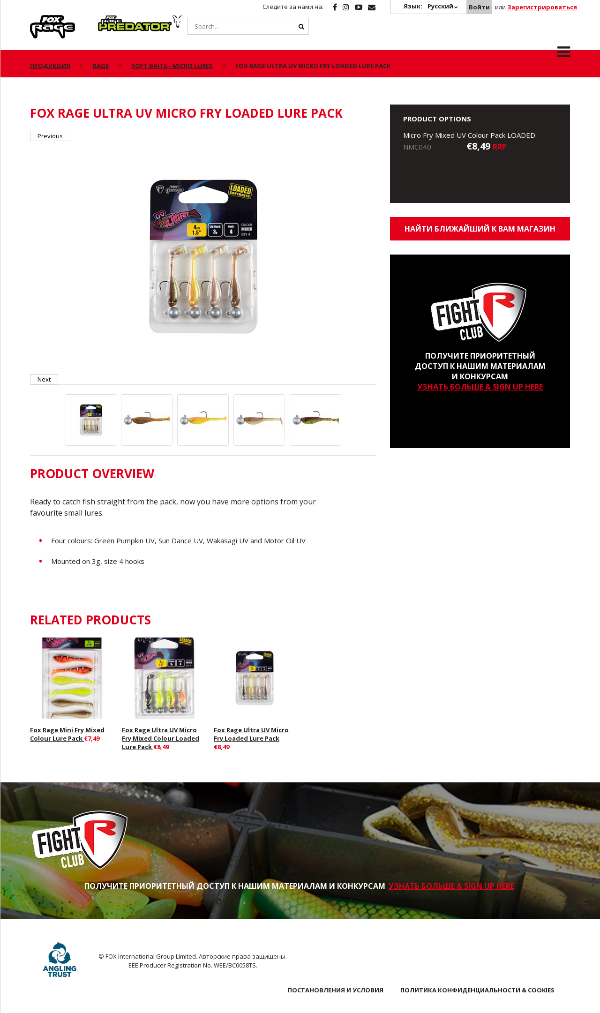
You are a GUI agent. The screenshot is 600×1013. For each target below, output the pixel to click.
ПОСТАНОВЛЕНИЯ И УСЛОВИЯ (335, 990)
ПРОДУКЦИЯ (50, 65)
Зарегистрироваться (542, 7)
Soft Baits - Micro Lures (172, 65)
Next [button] (44, 379)
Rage (39, 20)
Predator (113, 20)
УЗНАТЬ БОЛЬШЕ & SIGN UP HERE (480, 387)
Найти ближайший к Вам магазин (480, 229)
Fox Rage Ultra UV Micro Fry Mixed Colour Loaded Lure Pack (160, 738)
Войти (479, 7)
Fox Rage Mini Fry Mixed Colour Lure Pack (67, 734)
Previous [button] (50, 136)
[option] (203, 257)
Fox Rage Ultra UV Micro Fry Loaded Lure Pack (251, 734)
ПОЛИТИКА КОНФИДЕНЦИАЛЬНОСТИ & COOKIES (477, 990)
